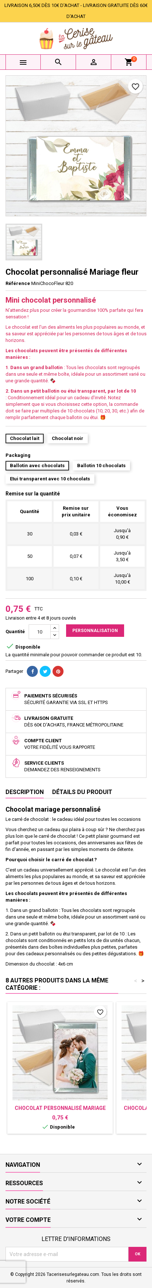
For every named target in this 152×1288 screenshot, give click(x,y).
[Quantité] (40, 631)
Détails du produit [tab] (82, 792)
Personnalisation (95, 630)
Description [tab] (25, 792)
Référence (18, 283)
